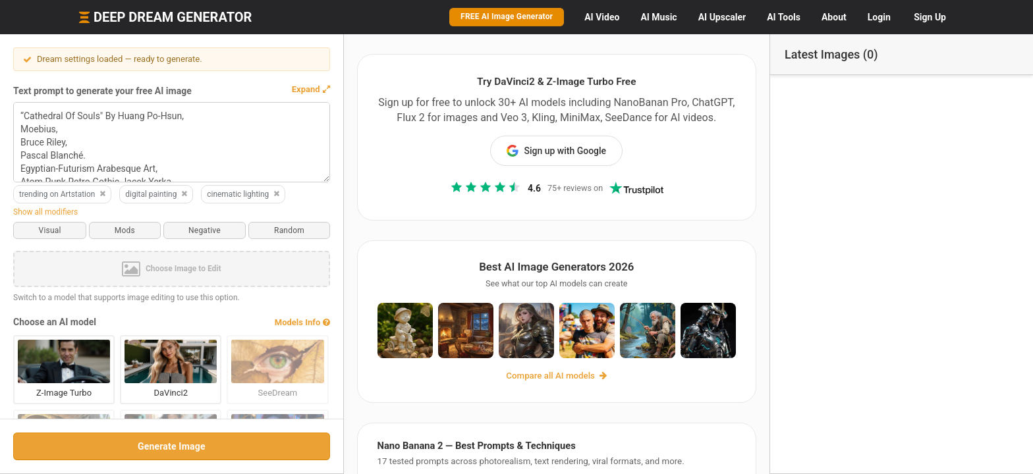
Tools (783, 17)
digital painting (156, 194)
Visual (48, 230)
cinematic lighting (244, 194)
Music (658, 17)
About (834, 17)
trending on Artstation (63, 194)
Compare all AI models (549, 378)
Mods (119, 230)
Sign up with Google (550, 151)
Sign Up (930, 17)
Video (601, 17)
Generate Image (164, 446)
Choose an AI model (54, 322)
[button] (296, 89)
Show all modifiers (45, 212)
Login (879, 17)
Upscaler (722, 17)
